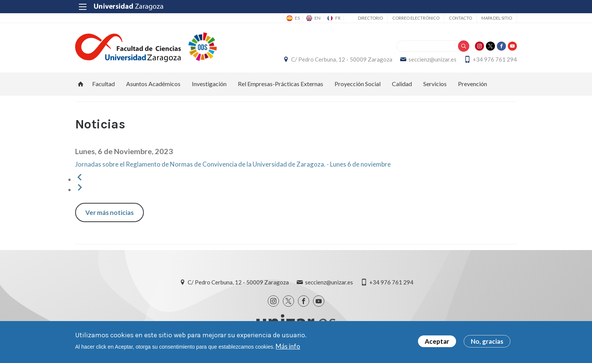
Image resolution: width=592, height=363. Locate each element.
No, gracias (487, 341)
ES (297, 18)
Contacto (460, 17)
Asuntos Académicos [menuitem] (153, 83)
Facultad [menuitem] (103, 83)
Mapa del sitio (496, 17)
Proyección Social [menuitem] (358, 83)
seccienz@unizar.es (432, 59)
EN (317, 18)
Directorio (370, 17)
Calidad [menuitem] (402, 83)
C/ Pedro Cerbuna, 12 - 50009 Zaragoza (341, 59)
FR (338, 18)
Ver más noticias (109, 212)
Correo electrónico (415, 17)
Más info (288, 346)
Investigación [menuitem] (209, 83)
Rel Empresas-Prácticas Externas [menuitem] (280, 83)
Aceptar (437, 341)
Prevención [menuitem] (472, 83)
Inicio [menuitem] (80, 83)
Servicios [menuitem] (435, 83)
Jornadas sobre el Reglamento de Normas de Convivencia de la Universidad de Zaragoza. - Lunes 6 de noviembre (233, 164)
